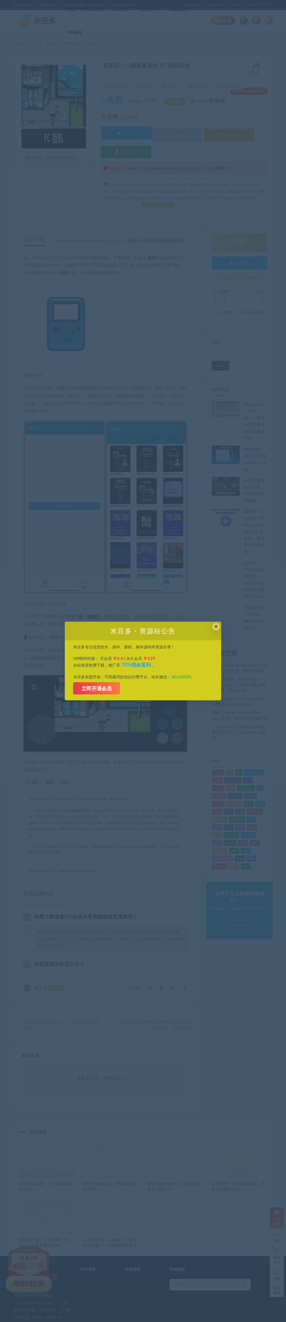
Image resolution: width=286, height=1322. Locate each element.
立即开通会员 (97, 688)
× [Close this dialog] (216, 626)
